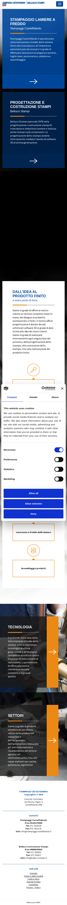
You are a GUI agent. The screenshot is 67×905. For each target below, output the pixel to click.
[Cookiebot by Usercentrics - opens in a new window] (42, 388)
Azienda (33, 873)
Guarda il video (34, 881)
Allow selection (33, 503)
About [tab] (55, 397)
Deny (33, 513)
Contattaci (33, 884)
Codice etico (33, 879)
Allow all (33, 493)
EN (4, 5)
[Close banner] (62, 388)
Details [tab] (33, 397)
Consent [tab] (12, 397)
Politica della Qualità (33, 876)
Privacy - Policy (33, 887)
